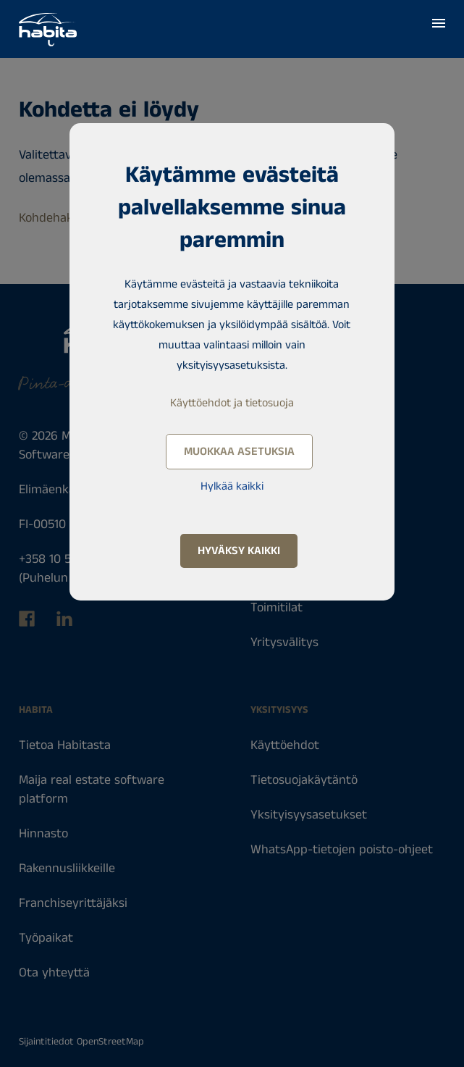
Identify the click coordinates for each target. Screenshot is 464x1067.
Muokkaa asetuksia (239, 451)
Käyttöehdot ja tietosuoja (232, 403)
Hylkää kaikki (232, 486)
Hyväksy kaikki (239, 551)
